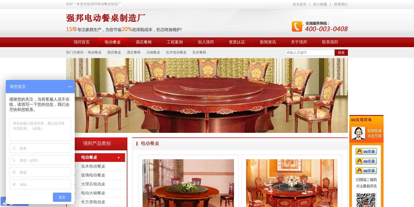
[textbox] (310, 52)
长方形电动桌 (93, 202)
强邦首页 (82, 42)
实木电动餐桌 (93, 166)
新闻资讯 (268, 42)
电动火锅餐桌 (93, 193)
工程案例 (175, 42)
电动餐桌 (113, 42)
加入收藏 (320, 4)
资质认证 (237, 42)
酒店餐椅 (144, 42)
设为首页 (299, 4)
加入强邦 (206, 42)
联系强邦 (330, 42)
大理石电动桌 (93, 184)
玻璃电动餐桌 (93, 175)
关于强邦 (299, 42)
